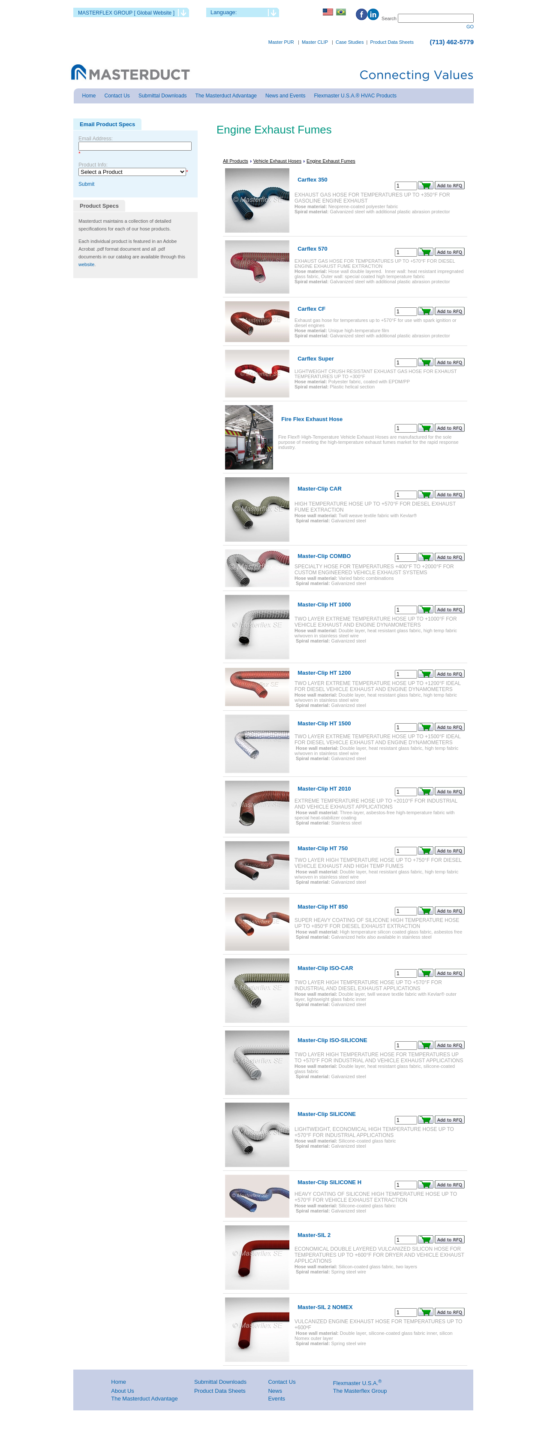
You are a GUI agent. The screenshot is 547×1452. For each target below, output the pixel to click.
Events (276, 1398)
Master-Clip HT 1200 (324, 673)
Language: (223, 12)
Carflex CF (311, 309)
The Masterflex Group (360, 1391)
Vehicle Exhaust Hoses (277, 161)
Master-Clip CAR (320, 488)
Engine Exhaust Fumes (331, 161)
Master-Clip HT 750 (323, 848)
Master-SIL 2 (314, 1235)
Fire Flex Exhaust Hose (312, 419)
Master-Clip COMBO (324, 556)
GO (470, 26)
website (86, 264)
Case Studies (350, 42)
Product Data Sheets (392, 42)
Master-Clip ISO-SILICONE (332, 1040)
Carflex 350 (312, 179)
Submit (86, 184)
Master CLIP (315, 42)
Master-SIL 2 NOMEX (325, 1307)
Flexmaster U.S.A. (355, 1383)
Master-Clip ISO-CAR (325, 968)
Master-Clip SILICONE (327, 1114)
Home (118, 1382)
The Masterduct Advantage (144, 1398)
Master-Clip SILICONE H (329, 1182)
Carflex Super (316, 358)
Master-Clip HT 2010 (324, 788)
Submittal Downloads (220, 1382)
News (275, 1391)
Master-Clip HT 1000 (324, 604)
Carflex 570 (312, 249)
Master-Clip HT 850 (323, 906)
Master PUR (281, 42)
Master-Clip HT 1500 (324, 723)
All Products (235, 161)
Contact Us (281, 1382)
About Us (122, 1391)
